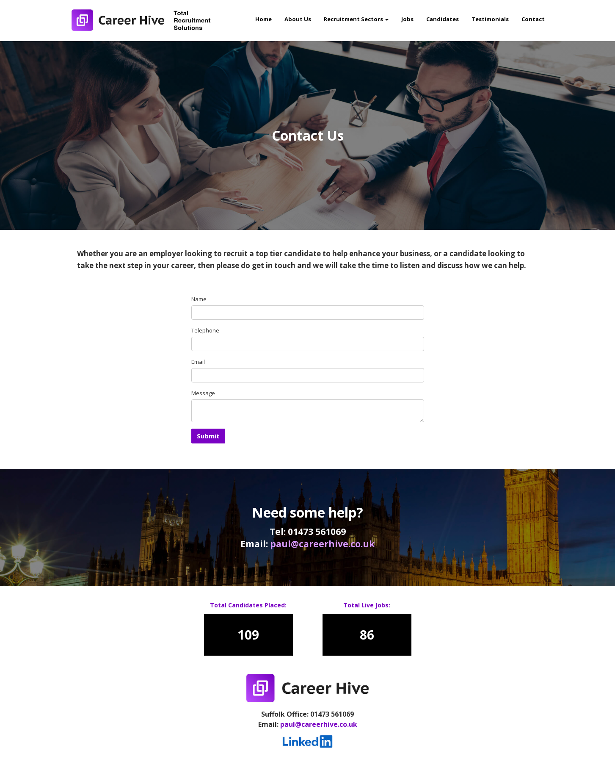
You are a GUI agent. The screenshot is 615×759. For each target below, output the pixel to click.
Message (203, 393)
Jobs (407, 19)
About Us (297, 19)
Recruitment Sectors (356, 19)
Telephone (205, 330)
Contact (533, 19)
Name (199, 299)
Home (263, 19)
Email (198, 362)
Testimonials (490, 19)
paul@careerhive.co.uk (322, 544)
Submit (208, 436)
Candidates (442, 19)
